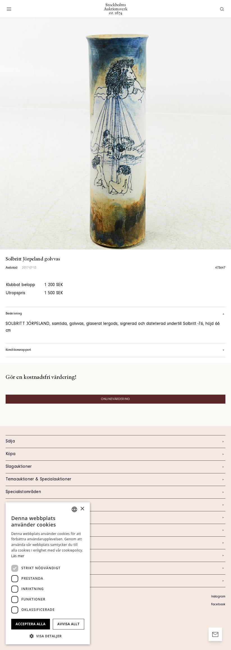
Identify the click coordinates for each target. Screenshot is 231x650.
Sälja (115, 441)
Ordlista (115, 568)
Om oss (115, 530)
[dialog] (48, 573)
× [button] (82, 509)
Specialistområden (115, 492)
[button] (47, 636)
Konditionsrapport (115, 350)
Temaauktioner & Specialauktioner (115, 479)
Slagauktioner (115, 467)
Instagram (218, 597)
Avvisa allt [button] (68, 624)
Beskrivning (115, 314)
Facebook (218, 604)
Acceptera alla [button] (31, 624)
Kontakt (115, 517)
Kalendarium (115, 505)
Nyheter (115, 543)
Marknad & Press (115, 555)
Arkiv (115, 581)
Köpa (115, 454)
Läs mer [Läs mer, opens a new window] (17, 556)
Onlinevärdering (115, 399)
